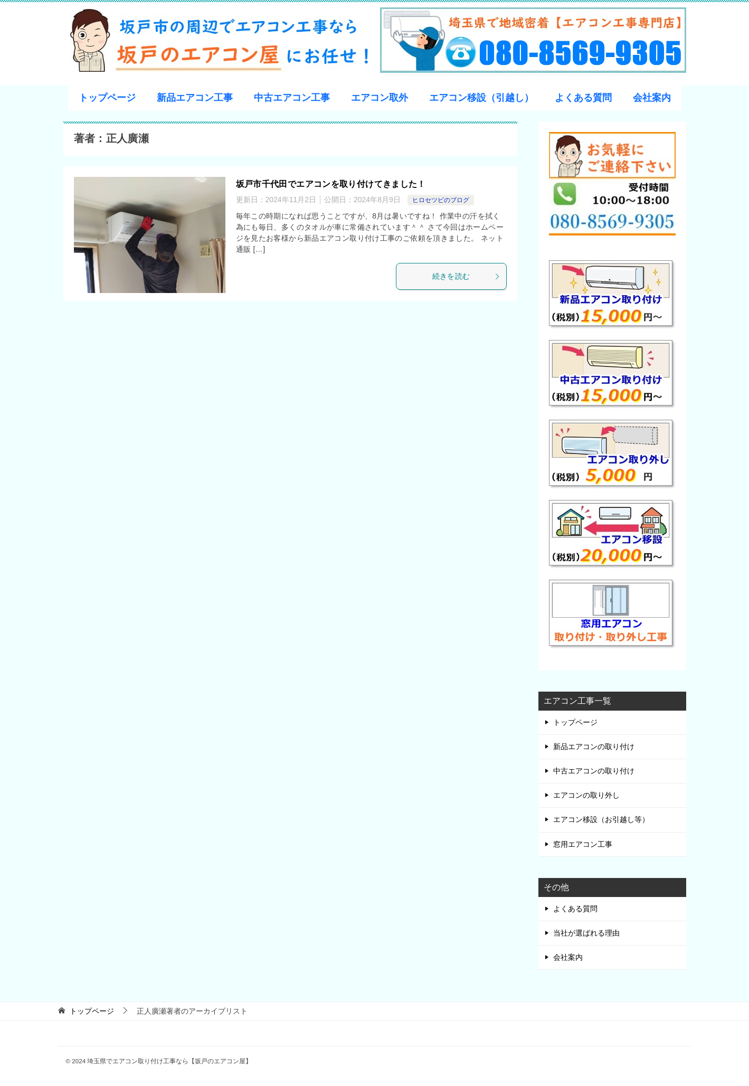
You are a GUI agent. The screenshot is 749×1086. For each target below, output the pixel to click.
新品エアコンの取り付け (593, 746)
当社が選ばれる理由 (586, 933)
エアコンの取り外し (586, 795)
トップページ (107, 97)
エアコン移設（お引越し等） (601, 819)
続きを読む (466, 276)
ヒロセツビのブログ (440, 200)
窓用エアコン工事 (582, 844)
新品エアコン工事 (195, 97)
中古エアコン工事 (292, 97)
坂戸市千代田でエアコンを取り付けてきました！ (331, 184)
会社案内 (652, 97)
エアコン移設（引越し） (481, 97)
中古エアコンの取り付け (593, 771)
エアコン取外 (379, 97)
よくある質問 (583, 97)
